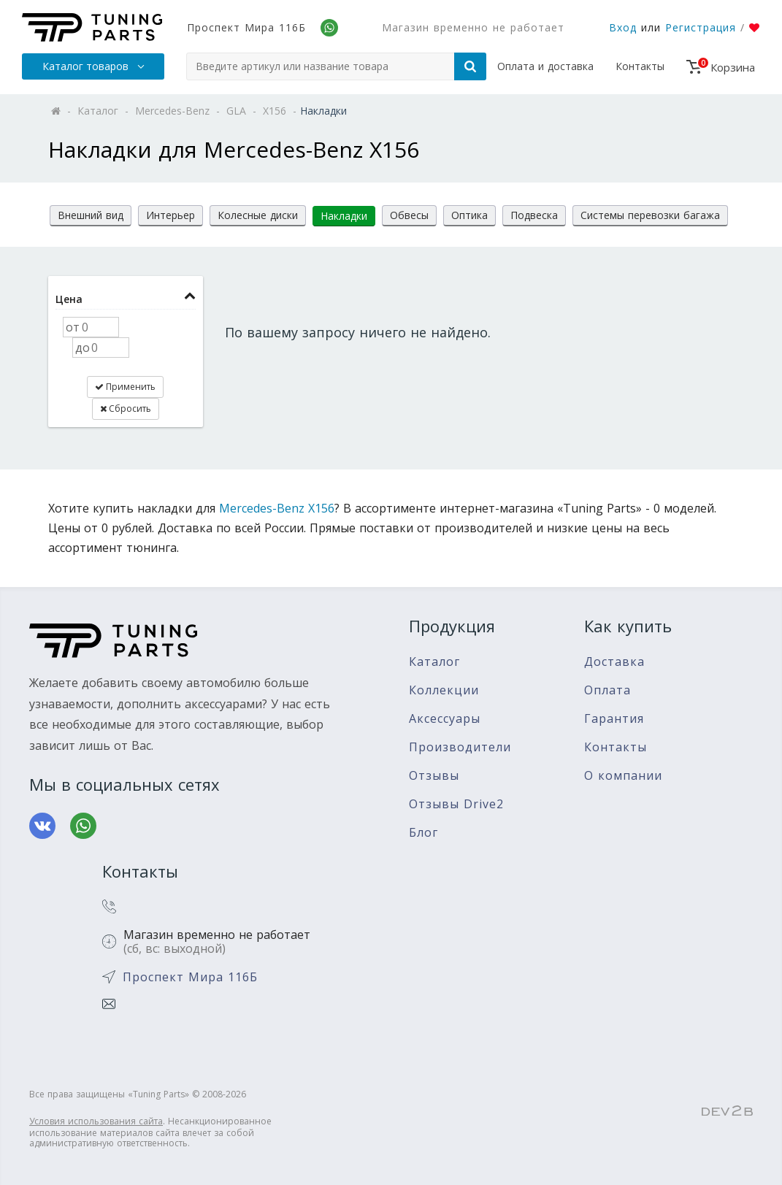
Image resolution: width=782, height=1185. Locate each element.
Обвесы (409, 215)
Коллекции (444, 690)
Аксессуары (444, 719)
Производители (460, 747)
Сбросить (125, 408)
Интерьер (170, 215)
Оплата (607, 690)
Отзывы (434, 776)
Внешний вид (90, 215)
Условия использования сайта (96, 1121)
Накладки (344, 216)
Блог (423, 833)
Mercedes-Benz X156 (276, 508)
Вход (623, 27)
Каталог (434, 662)
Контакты (640, 66)
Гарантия (614, 719)
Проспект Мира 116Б (246, 27)
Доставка (614, 662)
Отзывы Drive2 (456, 804)
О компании (623, 776)
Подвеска (534, 215)
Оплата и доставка (545, 66)
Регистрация (700, 27)
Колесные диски (258, 215)
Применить (125, 386)
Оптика (469, 215)
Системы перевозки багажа (650, 215)
